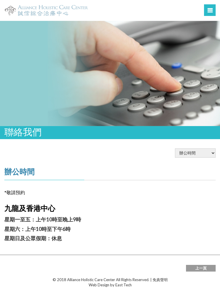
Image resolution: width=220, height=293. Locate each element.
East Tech (123, 285)
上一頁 (201, 268)
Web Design (99, 285)
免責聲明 (160, 279)
